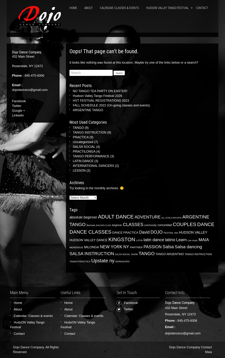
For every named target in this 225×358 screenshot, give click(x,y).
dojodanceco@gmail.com (183, 333)
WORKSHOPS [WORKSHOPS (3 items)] (122, 261)
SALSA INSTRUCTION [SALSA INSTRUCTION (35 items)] (91, 253)
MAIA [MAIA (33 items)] (203, 239)
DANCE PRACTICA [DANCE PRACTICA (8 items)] (125, 232)
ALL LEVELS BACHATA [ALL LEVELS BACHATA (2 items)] (172, 218)
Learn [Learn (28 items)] (181, 239)
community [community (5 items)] (150, 225)
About (88, 8)
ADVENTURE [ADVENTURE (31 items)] (148, 217)
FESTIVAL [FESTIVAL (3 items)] (168, 233)
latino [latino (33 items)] (170, 239)
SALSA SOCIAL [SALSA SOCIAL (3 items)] (122, 254)
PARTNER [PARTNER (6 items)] (136, 247)
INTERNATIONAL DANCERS (93, 166)
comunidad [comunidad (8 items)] (165, 225)
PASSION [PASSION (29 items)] (152, 247)
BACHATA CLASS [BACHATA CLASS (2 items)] (103, 225)
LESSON (79, 170)
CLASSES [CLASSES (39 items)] (133, 224)
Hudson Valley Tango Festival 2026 (97, 96)
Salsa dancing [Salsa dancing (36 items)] (188, 246)
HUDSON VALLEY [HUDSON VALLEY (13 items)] (193, 232)
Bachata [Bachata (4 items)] (90, 225)
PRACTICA (81, 137)
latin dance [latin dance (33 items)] (154, 239)
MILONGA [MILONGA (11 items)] (91, 247)
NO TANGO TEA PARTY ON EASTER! (100, 91)
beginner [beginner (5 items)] (117, 225)
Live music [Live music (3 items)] (193, 240)
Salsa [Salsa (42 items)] (168, 246)
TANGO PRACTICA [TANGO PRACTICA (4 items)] (79, 261)
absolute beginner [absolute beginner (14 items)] (83, 217)
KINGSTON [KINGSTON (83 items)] (121, 239)
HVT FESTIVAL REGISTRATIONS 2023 (101, 100)
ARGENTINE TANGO (88, 110)
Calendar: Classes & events (119, 8)
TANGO (78, 127)
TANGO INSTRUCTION (89, 132)
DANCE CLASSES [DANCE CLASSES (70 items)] (90, 232)
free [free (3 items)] (176, 233)
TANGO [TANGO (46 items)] (147, 253)
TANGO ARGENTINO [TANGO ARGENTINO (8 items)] (170, 254)
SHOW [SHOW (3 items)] (134, 254)
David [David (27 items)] (144, 232)
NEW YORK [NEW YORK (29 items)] (111, 247)
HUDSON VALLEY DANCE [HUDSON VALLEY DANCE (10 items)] (88, 240)
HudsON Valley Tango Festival (167, 8)
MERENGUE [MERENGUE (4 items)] (76, 247)
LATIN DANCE (83, 161)
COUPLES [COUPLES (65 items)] (184, 224)
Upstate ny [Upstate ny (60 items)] (102, 260)
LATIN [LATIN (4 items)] (139, 240)
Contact (202, 8)
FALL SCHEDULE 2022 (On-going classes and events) (111, 105)
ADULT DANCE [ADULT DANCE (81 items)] (116, 217)
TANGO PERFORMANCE (91, 156)
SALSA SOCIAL (84, 147)
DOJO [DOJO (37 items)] (156, 232)
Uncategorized (83, 142)
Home (73, 8)
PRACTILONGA (84, 151)
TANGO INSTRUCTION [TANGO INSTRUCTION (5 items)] (198, 254)
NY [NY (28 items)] (126, 247)
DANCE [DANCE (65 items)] (205, 224)
